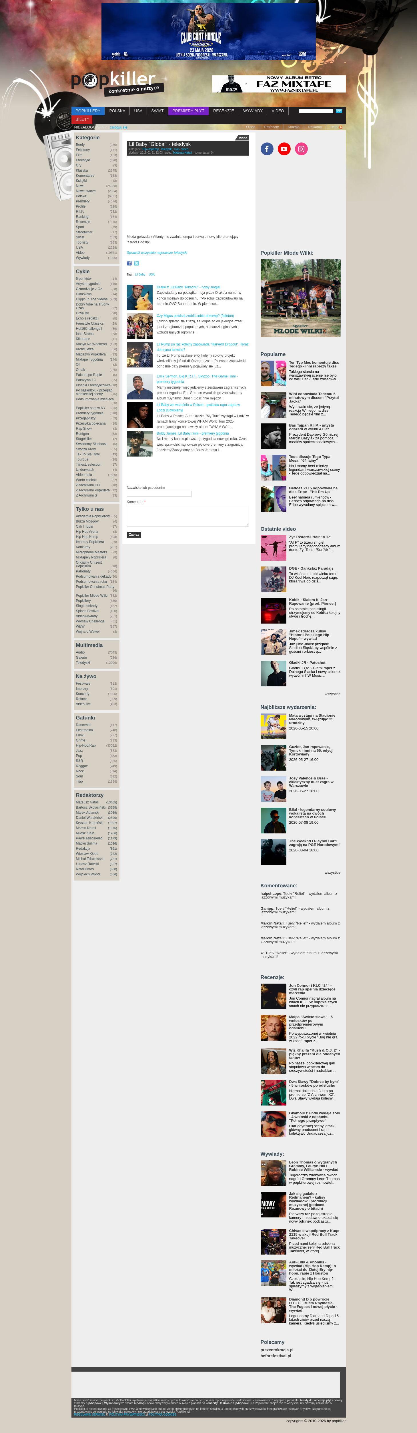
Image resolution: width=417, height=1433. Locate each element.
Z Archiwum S (86, 495)
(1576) (112, 828)
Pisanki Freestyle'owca (93, 385)
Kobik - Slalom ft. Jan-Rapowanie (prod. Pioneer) (312, 602)
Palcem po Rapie (89, 375)
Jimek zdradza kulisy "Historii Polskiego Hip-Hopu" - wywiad (310, 635)
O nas (250, 127)
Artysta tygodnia (88, 284)
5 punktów (84, 279)
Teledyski (83, 663)
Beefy (80, 145)
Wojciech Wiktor (88, 874)
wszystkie (333, 694)
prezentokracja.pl (277, 1350)
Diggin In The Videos (92, 299)
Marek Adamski (87, 813)
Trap (79, 781)
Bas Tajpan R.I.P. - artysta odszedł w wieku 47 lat (311, 427)
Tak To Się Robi (88, 454)
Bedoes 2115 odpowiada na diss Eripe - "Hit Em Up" (313, 490)
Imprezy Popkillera (90, 542)
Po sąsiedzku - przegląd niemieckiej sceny (94, 392)
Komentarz (136, 502)
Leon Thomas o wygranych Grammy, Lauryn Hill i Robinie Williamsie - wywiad (314, 1166)
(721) (113, 859)
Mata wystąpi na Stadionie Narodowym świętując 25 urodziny (312, 719)
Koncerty (82, 694)
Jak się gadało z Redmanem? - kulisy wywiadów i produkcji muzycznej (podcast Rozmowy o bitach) (308, 1201)
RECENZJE (223, 110)
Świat (80, 237)
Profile (81, 206)
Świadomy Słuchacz (91, 444)
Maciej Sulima (86, 843)
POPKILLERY (88, 110)
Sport (80, 227)
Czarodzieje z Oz (89, 289)
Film (79, 155)
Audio (80, 652)
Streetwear (84, 232)
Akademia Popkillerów (93, 516)
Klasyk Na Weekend (91, 344)
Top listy (82, 242)
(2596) (112, 817)
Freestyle (83, 160)
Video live (83, 704)
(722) (113, 853)
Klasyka (82, 170)
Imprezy (82, 689)
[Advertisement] (194, 471)
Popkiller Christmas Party (95, 587)
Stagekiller (84, 439)
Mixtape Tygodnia (89, 359)
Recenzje (83, 222)
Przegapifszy (86, 418)
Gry (78, 165)
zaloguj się (118, 127)
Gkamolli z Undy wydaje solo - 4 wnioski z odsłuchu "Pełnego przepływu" (314, 1117)
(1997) (112, 823)
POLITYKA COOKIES (162, 1414)
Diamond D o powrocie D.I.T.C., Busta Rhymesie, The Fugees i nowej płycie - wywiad (313, 1305)
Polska (81, 196)
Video (80, 253)
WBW (80, 626)
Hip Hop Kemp (87, 537)
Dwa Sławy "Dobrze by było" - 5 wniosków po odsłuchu (314, 1084)
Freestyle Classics (90, 323)
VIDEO (278, 110)
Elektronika (84, 730)
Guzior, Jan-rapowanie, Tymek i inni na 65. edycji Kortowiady (311, 750)
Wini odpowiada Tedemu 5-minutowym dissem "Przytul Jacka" (314, 397)
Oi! (78, 365)
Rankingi (82, 217)
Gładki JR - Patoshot (307, 662)
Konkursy (83, 547)
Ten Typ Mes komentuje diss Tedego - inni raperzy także (314, 364)
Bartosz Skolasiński (91, 807)
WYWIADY (253, 110)
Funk (80, 735)
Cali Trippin (84, 526)
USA (138, 110)
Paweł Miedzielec (89, 838)
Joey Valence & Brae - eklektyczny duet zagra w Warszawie (311, 782)
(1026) (112, 843)
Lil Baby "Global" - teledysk (160, 144)
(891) (113, 848)
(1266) (112, 833)
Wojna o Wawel (88, 632)
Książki (81, 181)
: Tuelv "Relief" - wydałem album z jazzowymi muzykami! (299, 895)
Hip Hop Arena (87, 532)
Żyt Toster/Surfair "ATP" (310, 537)
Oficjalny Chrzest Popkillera (89, 564)
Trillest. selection (88, 465)
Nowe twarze (86, 191)
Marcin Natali (86, 828)
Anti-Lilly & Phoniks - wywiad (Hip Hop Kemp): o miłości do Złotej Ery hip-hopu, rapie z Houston (312, 1267)
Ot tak (80, 370)
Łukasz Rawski (87, 864)
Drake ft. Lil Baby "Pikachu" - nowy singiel (188, 287)
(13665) (111, 802)
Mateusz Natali (87, 802)
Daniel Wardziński (89, 818)
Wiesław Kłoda (87, 854)
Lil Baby (140, 274)
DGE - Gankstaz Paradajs (311, 568)
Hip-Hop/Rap (86, 745)
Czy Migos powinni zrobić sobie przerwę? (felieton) (195, 316)
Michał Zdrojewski (89, 859)
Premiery (83, 201)
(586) (113, 874)
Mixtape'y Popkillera (91, 557)
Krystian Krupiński (89, 823)
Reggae (82, 766)
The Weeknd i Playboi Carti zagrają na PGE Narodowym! (314, 843)
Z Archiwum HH (88, 485)
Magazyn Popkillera (91, 354)
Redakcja (83, 849)
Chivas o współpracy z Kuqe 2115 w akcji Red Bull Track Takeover (314, 1234)
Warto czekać (86, 480)
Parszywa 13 (86, 380)
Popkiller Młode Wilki (92, 596)
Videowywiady (87, 616)
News (80, 186)
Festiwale (83, 684)
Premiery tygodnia (90, 413)
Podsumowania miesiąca (95, 399)
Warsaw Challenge (90, 621)
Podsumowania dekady (93, 576)
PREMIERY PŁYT (189, 110)
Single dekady (86, 606)
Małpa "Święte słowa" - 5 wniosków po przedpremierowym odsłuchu (311, 1022)
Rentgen (82, 434)
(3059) (112, 812)
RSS (334, 127)
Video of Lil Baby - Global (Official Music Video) (188, 196)
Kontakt (294, 127)
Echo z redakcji (87, 318)
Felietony (83, 150)
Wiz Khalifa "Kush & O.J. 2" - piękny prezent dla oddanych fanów (314, 1054)
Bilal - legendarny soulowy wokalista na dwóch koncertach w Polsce (312, 813)
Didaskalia (84, 294)
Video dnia (84, 475)
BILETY (82, 119)
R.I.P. (80, 212)
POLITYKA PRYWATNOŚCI (127, 1414)
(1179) (112, 838)
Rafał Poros (85, 869)
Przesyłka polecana (91, 423)
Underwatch (85, 470)
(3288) (112, 807)
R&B (79, 761)
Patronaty (271, 127)
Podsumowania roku (91, 582)
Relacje (81, 699)
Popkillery (83, 601)
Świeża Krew (86, 449)
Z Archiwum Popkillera (93, 490)
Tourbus (82, 459)
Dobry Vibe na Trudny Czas (92, 306)
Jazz (79, 751)
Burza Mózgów (87, 521)
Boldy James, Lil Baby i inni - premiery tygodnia (193, 433)
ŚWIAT (157, 110)
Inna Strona (85, 334)
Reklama (315, 127)
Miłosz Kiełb (85, 833)
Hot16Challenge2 (89, 329)
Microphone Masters (91, 552)
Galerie (81, 658)
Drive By (82, 313)
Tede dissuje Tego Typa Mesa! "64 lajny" (309, 459)
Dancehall (83, 725)
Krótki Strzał (85, 349)
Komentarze (85, 176)
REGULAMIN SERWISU (89, 1414)
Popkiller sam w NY (91, 408)
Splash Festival (87, 611)
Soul (79, 776)
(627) (113, 864)
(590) (113, 869)
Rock (80, 771)
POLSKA (117, 110)
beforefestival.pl (276, 1356)
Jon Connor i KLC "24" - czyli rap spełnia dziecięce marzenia (312, 989)
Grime (80, 740)
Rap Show (84, 429)
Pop (79, 756)
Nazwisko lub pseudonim (146, 488)
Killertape (83, 339)
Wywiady (83, 258)
